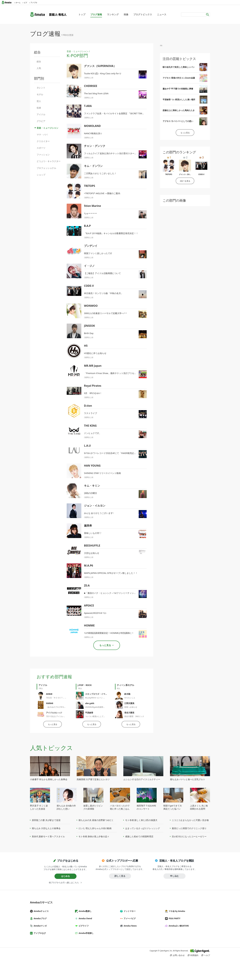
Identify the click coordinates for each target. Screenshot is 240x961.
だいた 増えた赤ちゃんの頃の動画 (95, 828)
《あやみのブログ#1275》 (57, 707)
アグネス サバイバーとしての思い (178, 121)
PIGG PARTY (174, 918)
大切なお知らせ (91, 553)
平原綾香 (89, 712)
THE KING (90, 425)
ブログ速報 (96, 14)
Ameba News (129, 925)
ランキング (113, 14)
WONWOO (91, 306)
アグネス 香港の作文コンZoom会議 (179, 77)
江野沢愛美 (129, 703)
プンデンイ (90, 246)
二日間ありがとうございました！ (100, 173)
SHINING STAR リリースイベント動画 (102, 473)
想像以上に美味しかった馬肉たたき (179, 110)
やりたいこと (129, 697)
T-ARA (88, 106)
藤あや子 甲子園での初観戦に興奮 (178, 88)
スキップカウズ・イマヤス (97, 694)
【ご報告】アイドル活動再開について (102, 273)
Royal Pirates (92, 385)
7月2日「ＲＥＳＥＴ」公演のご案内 (61, 697)
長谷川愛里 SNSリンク (134, 716)
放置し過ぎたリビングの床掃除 (93, 807)
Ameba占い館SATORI (178, 925)
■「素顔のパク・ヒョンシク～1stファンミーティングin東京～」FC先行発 (120, 592)
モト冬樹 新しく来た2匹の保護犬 (141, 820)
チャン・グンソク (94, 146)
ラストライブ (90, 413)
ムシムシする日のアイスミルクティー (141, 779)
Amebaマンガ (39, 925)
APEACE (89, 605)
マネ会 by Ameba (176, 911)
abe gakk (89, 703)
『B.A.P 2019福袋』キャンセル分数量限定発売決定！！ (111, 233)
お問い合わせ (179, 955)
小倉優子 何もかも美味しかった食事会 (48, 779)
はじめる (65, 876)
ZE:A (87, 585)
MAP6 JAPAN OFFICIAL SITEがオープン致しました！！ (111, 573)
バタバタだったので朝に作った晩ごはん (120, 807)
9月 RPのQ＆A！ (93, 393)
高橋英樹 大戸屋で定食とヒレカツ (93, 779)
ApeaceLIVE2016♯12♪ (95, 612)
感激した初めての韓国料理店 (139, 836)
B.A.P (87, 226)
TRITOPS (89, 186)
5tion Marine (92, 206)
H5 (86, 346)
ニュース (161, 14)
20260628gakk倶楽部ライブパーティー (101, 707)
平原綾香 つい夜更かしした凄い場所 (179, 99)
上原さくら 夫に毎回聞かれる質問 (199, 807)
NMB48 (49, 703)
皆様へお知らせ (130, 707)
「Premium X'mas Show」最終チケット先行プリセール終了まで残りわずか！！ (123, 373)
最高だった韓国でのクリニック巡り (189, 828)
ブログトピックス (142, 14)
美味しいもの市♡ (92, 533)
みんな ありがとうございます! (98, 513)
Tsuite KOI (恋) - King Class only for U (102, 73)
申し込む (174, 875)
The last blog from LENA (96, 93)
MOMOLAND (92, 126)
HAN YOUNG (92, 465)
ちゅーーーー (90, 213)
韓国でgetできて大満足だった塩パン (172, 807)
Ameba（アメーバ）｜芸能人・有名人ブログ (48, 14)
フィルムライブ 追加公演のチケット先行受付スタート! (110, 153)
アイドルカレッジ (54, 712)
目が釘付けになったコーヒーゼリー (189, 836)
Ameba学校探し (85, 933)
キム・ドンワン (93, 166)
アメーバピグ (129, 918)
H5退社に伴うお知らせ (95, 353)
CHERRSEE (90, 86)
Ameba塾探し (84, 911)
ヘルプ (207, 955)
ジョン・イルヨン (94, 505)
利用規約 (194, 955)
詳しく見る (119, 875)
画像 (126, 14)
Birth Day (89, 333)
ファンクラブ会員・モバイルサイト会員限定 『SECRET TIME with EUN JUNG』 (122, 113)
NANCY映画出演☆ (93, 133)
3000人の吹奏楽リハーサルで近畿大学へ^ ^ (105, 313)
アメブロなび (39, 933)
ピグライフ (83, 925)
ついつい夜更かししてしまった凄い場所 (101, 716)
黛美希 (88, 525)
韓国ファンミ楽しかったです (98, 253)
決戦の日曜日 (90, 493)
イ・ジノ (89, 266)
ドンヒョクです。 (92, 433)
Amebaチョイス (40, 911)
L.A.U (87, 445)
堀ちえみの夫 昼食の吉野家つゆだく (96, 820)
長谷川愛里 (129, 712)
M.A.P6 (88, 565)
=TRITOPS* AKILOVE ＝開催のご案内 (102, 193)
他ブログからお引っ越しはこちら (64, 882)
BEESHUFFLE (92, 545)
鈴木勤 (127, 694)
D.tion (88, 405)
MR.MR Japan (93, 366)
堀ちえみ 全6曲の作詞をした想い (66, 807)
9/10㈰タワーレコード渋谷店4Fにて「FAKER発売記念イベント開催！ (117, 453)
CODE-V (89, 286)
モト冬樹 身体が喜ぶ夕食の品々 (93, 836)
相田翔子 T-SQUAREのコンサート (146, 807)
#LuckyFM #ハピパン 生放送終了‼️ (99, 697)
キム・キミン (92, 485)
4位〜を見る (185, 181)
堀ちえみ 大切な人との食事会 (46, 828)
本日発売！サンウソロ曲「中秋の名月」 (103, 293)
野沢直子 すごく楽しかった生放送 (39, 807)
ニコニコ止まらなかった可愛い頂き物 (190, 820)
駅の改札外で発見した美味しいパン (179, 67)
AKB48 (49, 694)
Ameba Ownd (85, 918)
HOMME (89, 625)
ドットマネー (129, 911)
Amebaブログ (39, 918)
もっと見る (52, 724)
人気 (39, 68)
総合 (39, 61)
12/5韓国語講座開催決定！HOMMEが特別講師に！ (109, 632)
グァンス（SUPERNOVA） (100, 66)
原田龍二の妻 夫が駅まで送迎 (46, 820)
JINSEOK (89, 326)
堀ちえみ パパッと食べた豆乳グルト (187, 779)
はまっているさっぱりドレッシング (142, 828)
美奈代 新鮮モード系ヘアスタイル (48, 836)
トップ (81, 14)
